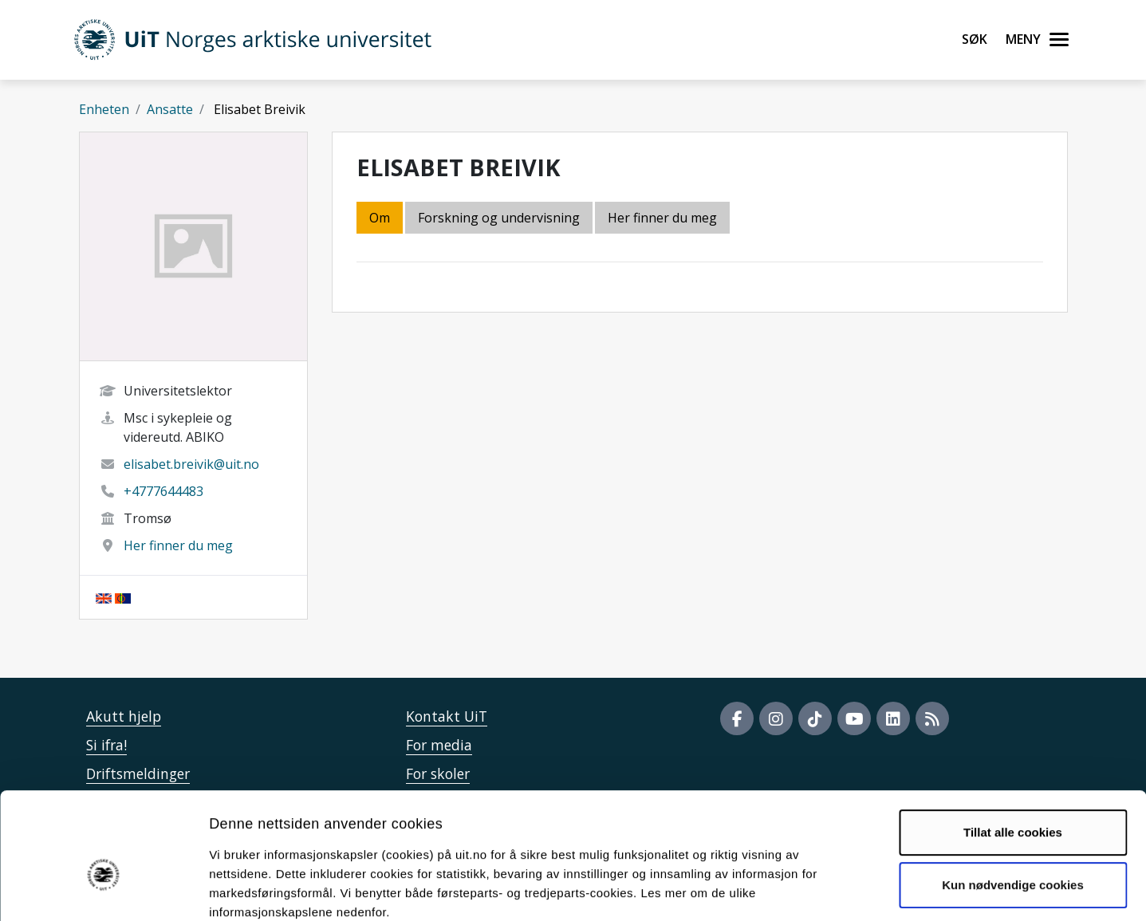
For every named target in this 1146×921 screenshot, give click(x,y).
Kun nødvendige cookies (1013, 798)
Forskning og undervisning (499, 217)
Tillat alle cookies (1012, 746)
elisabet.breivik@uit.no (191, 464)
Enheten (104, 109)
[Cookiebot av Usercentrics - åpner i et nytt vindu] (103, 890)
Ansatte (170, 109)
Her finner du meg (178, 545)
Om (379, 217)
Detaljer (849, 889)
